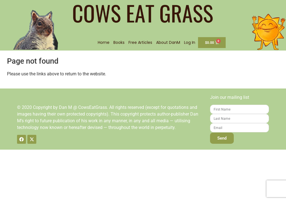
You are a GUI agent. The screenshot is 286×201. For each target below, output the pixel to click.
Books (119, 42)
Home (103, 42)
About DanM (168, 42)
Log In (189, 42)
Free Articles (140, 42)
